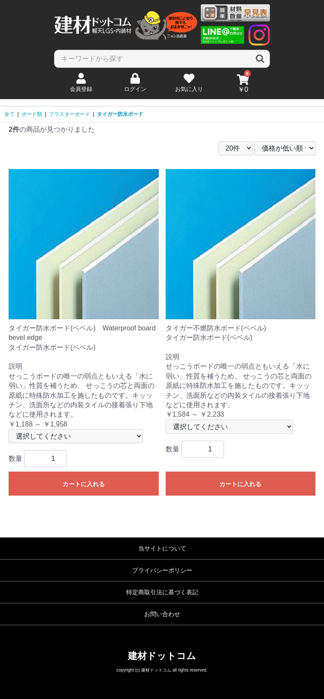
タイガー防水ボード (120, 114)
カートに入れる (84, 484)
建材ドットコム (162, 656)
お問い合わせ (162, 614)
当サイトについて (162, 548)
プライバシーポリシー (162, 570)
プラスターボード (69, 114)
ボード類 (31, 114)
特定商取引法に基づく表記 (162, 592)
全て (9, 114)
